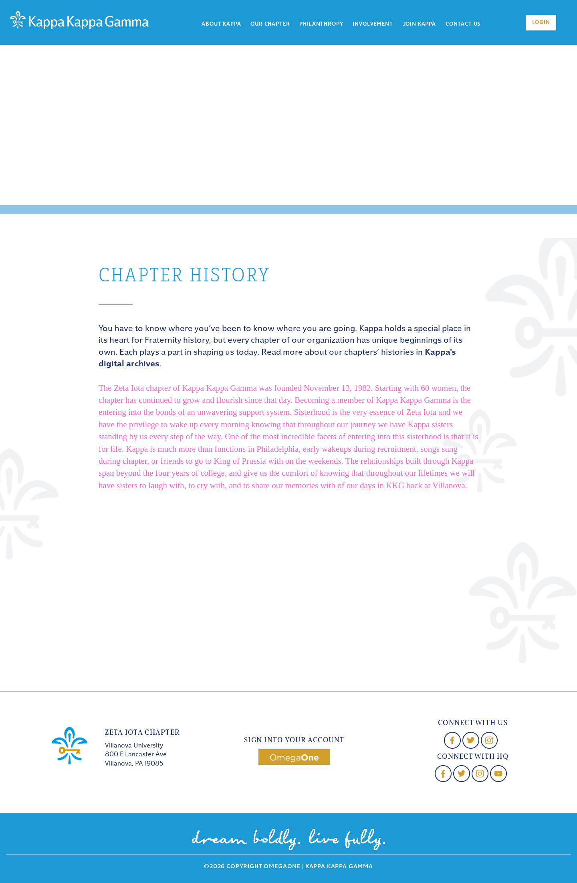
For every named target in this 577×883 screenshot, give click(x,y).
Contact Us (463, 24)
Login (541, 23)
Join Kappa (419, 24)
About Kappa (221, 24)
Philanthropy (321, 24)
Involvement (373, 24)
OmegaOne (282, 867)
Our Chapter (270, 24)
